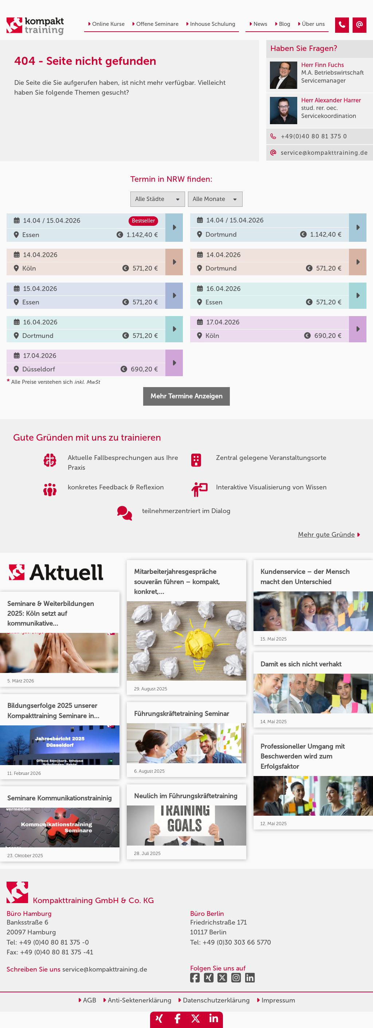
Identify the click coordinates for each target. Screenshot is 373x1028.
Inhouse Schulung (210, 24)
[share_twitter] (195, 1020)
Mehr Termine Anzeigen (186, 396)
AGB (87, 1000)
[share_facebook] (177, 1020)
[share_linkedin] (214, 1020)
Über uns (311, 24)
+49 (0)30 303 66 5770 (237, 942)
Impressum (275, 1000)
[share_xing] (159, 1020)
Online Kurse (106, 24)
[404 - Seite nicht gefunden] (342, 25)
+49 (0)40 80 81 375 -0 (54, 942)
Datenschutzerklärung (214, 1000)
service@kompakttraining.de (104, 969)
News (258, 24)
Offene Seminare (155, 24)
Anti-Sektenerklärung (137, 1000)
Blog (282, 24)
